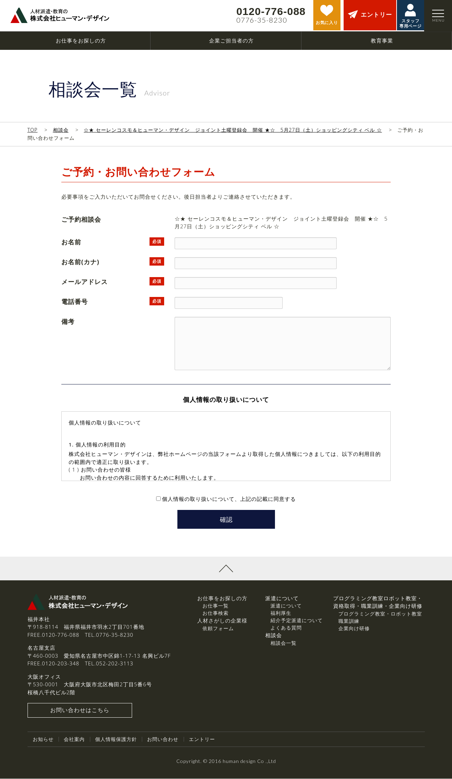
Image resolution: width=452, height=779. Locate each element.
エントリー (202, 739)
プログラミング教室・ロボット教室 (380, 614)
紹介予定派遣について (296, 621)
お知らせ (43, 739)
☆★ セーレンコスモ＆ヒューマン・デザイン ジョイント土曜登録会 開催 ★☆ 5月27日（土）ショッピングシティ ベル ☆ (233, 130)
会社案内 (74, 739)
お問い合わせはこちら (79, 711)
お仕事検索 (215, 613)
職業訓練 (348, 621)
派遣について (286, 606)
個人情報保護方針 (116, 739)
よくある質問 (286, 628)
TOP (33, 130)
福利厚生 (280, 613)
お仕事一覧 (215, 606)
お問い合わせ (162, 739)
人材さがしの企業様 (222, 621)
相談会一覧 (283, 643)
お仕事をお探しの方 (222, 598)
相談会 (61, 130)
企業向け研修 (354, 629)
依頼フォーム (218, 629)
